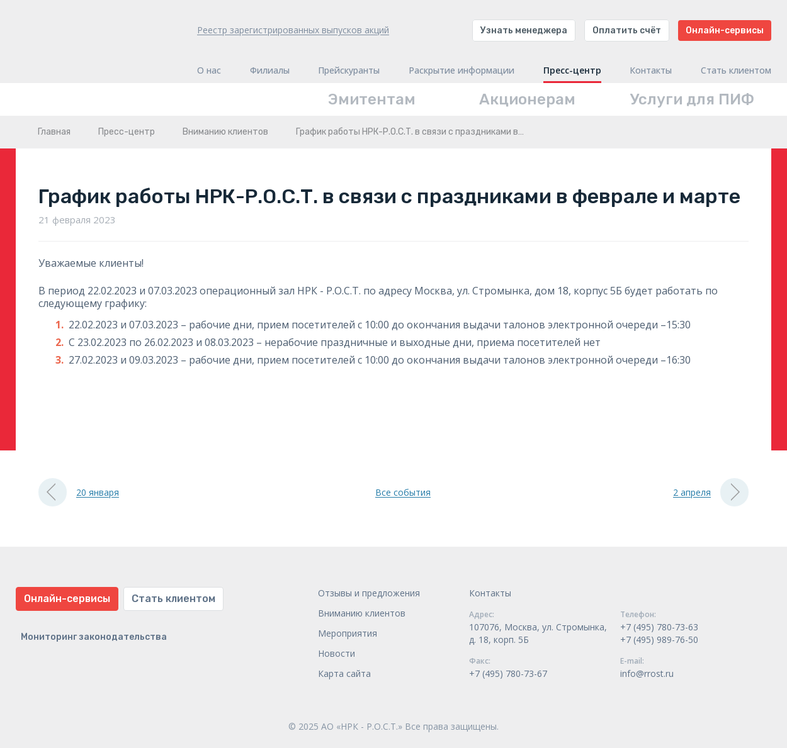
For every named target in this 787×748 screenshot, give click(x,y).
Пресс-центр (572, 70)
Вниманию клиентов (225, 131)
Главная (54, 131)
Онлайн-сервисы (725, 30)
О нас (209, 70)
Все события (403, 492)
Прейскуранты (349, 70)
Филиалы (270, 70)
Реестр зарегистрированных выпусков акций (293, 30)
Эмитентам (372, 99)
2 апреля (711, 492)
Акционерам (527, 99)
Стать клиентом (736, 70)
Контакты (651, 70)
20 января (78, 492)
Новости (336, 653)
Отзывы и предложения (369, 593)
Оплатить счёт (626, 30)
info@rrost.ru (647, 673)
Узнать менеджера (523, 30)
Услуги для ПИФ (692, 99)
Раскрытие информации (461, 70)
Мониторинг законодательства (94, 637)
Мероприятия (347, 633)
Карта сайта (344, 673)
